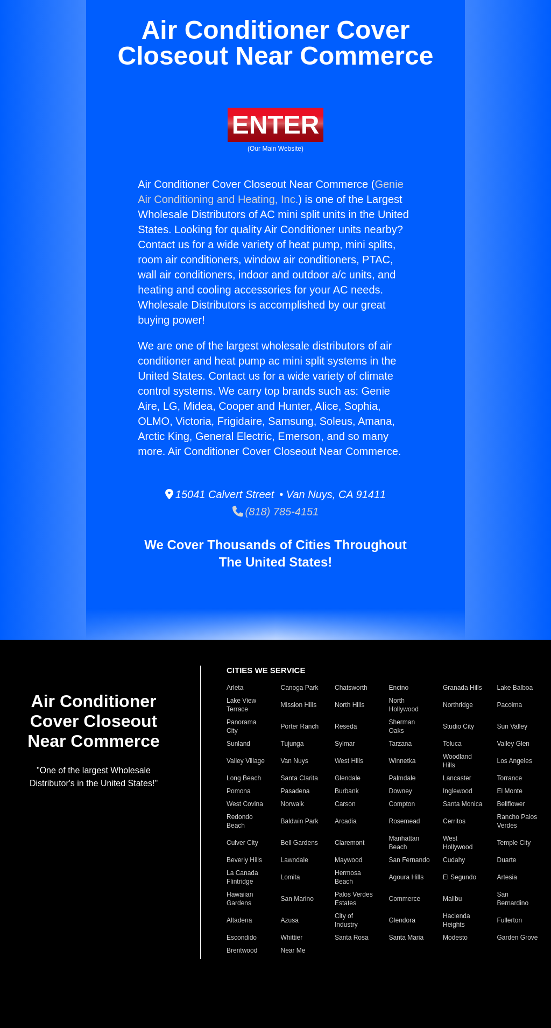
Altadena (239, 920)
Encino (399, 687)
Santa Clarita (299, 778)
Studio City (458, 726)
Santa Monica (462, 804)
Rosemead (404, 821)
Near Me (293, 950)
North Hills (349, 705)
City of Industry (346, 920)
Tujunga (292, 743)
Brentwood (242, 950)
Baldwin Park (300, 821)
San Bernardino (513, 899)
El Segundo (459, 877)
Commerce (405, 899)
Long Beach (244, 778)
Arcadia (346, 821)
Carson (345, 804)
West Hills (349, 761)
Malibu (452, 899)
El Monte (509, 791)
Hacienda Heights (456, 920)
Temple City (514, 843)
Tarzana (400, 743)
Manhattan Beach (404, 843)
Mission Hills (299, 705)
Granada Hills (462, 687)
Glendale (348, 778)
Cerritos (454, 821)
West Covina (245, 804)
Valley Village (246, 761)
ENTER (276, 124)
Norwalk (292, 804)
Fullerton (509, 920)
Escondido (242, 937)
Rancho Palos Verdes (517, 821)
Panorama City (241, 726)
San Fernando (409, 860)
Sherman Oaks (402, 726)
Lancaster (457, 778)
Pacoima (509, 705)
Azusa (290, 920)
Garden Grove (517, 937)
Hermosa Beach (348, 877)
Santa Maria (406, 937)
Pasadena (295, 791)
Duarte (507, 860)
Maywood (348, 860)
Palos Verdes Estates (354, 899)
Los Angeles (514, 761)
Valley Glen (513, 743)
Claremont (349, 843)
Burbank (347, 791)
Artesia (507, 877)
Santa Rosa (352, 937)
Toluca (452, 743)
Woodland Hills (457, 761)
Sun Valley (512, 726)
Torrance (509, 778)
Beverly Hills (244, 860)
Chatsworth (351, 687)
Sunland (238, 743)
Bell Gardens (299, 843)
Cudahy (454, 860)
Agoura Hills (406, 877)
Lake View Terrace (241, 705)
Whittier (292, 937)
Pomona (239, 791)
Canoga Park (300, 687)
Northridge (458, 705)
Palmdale (402, 778)
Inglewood (457, 791)
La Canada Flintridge (242, 877)
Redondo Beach (240, 821)
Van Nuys (294, 761)
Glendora (402, 920)
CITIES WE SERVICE (266, 670)
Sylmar (345, 743)
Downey (400, 791)
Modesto (455, 937)
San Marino (297, 899)
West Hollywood (457, 843)
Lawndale (294, 860)
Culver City (242, 843)
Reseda (346, 726)
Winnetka (402, 761)
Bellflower (511, 804)
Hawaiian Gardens (240, 899)
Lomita (290, 877)
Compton (402, 804)
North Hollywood (404, 705)
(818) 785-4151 (275, 512)
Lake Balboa (515, 687)
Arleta (235, 687)
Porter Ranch (300, 726)
